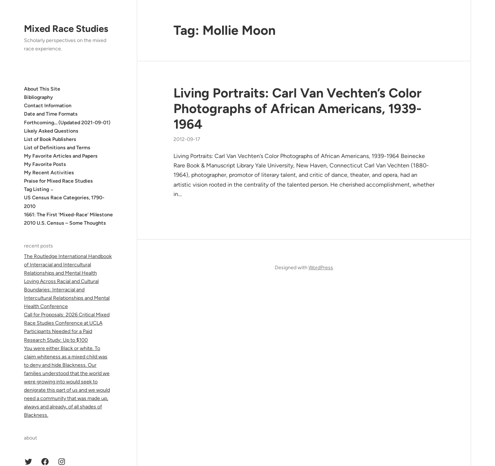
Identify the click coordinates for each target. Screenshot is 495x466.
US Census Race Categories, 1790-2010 (64, 202)
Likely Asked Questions (51, 131)
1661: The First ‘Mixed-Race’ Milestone (68, 215)
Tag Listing (36, 189)
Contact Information (47, 106)
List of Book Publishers (50, 139)
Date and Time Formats (51, 114)
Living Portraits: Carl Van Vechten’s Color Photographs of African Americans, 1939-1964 (297, 108)
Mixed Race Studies (66, 28)
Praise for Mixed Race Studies (58, 181)
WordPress (320, 268)
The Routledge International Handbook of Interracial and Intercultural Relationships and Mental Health (68, 264)
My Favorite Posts (45, 164)
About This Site (42, 89)
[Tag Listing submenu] (51, 189)
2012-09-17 (186, 139)
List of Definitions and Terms (57, 148)
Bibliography (38, 97)
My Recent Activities (49, 173)
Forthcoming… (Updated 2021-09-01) (67, 123)
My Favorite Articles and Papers (61, 156)
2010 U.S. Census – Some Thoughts (65, 223)
